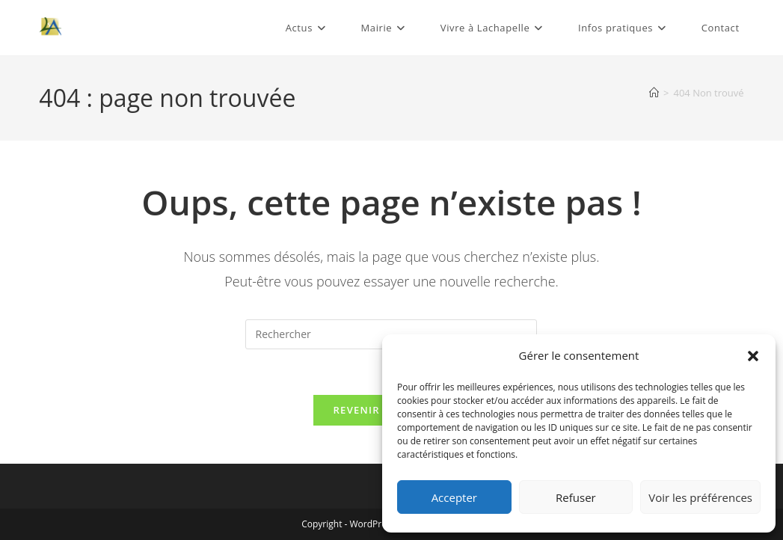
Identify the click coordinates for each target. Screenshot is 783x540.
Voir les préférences (700, 497)
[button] (753, 356)
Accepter (454, 497)
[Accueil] (654, 92)
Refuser (576, 497)
